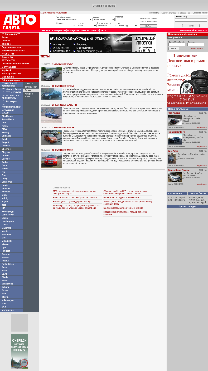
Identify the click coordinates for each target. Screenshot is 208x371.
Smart (5, 280)
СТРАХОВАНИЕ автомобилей (9, 84)
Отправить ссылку (199, 13)
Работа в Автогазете (12, 80)
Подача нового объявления (182, 34)
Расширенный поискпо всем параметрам (148, 19)
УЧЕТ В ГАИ (8, 54)
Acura (5, 126)
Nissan (5, 244)
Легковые (45, 30)
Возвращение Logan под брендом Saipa (72, 201)
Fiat (3, 172)
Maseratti (6, 228)
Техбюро (6, 44)
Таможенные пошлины (13, 50)
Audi (4, 122)
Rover (5, 267)
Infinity (5, 198)
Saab (4, 270)
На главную (154, 13)
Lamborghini (8, 221)
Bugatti (5, 142)
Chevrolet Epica (63, 85)
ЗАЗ (4, 307)
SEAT (4, 274)
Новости (95, 30)
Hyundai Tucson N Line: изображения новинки (75, 197)
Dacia (4, 165)
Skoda (5, 277)
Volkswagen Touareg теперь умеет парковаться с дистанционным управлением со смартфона (76, 206)
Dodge (5, 162)
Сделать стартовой (169, 13)
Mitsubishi (7, 241)
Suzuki (5, 290)
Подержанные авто (11, 47)
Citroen (5, 155)
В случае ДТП (9, 67)
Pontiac (5, 257)
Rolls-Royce (8, 264)
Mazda (5, 231)
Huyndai (6, 192)
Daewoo (6, 159)
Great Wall (7, 182)
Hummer (6, 188)
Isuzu (4, 195)
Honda (5, 185)
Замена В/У (7, 57)
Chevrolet (6, 149)
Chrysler (6, 152)
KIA (3, 208)
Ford (4, 175)
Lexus (5, 218)
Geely (4, 178)
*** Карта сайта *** (11, 34)
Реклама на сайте (188, 30)
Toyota (5, 297)
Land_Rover (8, 215)
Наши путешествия (11, 73)
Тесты (103, 30)
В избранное (185, 13)
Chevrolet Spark (63, 127)
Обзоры (6, 40)
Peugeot (6, 251)
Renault (5, 261)
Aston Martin (8, 119)
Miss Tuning (8, 77)
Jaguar (5, 201)
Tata (4, 293)
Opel (4, 247)
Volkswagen (7, 300)
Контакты (202, 30)
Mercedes (6, 234)
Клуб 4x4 (6, 70)
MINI (4, 238)
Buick (4, 139)
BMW (4, 129)
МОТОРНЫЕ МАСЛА (8, 111)
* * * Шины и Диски (11, 89)
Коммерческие (59, 30)
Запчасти (84, 30)
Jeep (4, 205)
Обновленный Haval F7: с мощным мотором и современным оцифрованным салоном (125, 192)
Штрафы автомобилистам (15, 63)
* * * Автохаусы (9, 101)
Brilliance (6, 136)
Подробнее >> (202, 127)
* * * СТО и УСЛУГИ (11, 92)
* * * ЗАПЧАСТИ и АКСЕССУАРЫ (10, 96)
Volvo (4, 303)
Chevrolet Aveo (62, 64)
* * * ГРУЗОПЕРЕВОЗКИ (11, 105)
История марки (29, 95)
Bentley (5, 132)
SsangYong (7, 284)
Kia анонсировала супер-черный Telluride (123, 208)
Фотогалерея (31, 87)
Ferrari (5, 169)
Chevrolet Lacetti (64, 104)
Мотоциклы (73, 30)
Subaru (5, 287)
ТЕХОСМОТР (8, 60)
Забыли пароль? (197, 48)
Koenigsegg (8, 211)
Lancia (5, 224)
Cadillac (6, 145)
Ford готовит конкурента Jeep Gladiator (122, 197)
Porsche (6, 254)
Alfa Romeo (7, 116)
